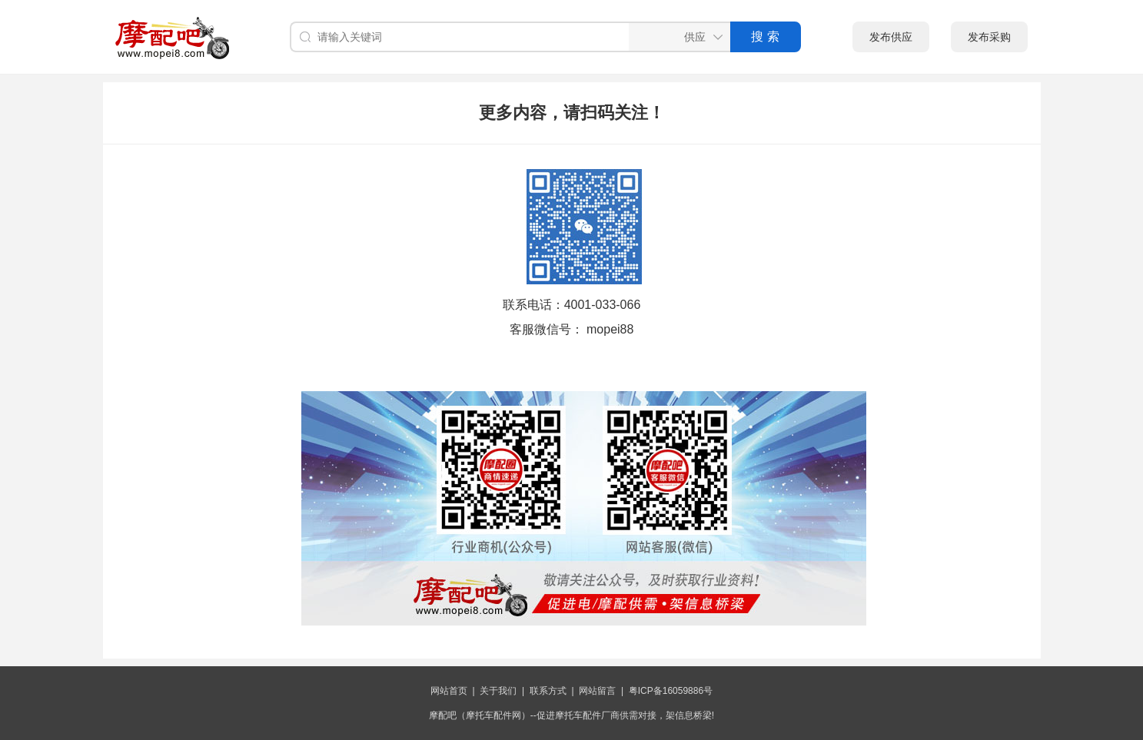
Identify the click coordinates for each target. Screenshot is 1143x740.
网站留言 (597, 690)
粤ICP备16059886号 (671, 690)
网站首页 (448, 690)
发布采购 (989, 37)
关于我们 (498, 690)
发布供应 (890, 37)
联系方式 (548, 690)
